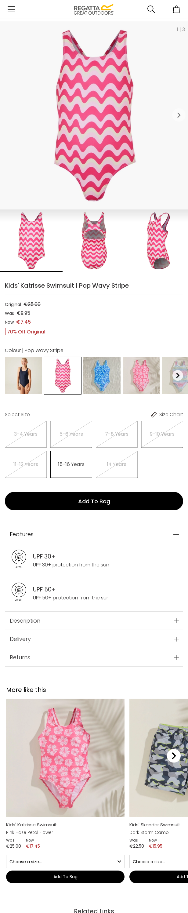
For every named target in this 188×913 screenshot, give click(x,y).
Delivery (20, 639)
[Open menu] (11, 9)
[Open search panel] (151, 9)
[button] (179, 115)
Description (25, 620)
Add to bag (94, 501)
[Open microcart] (176, 9)
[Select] (26, 434)
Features (22, 534)
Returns (20, 657)
